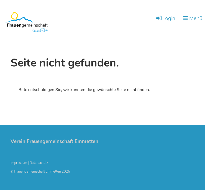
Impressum (19, 162)
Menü (192, 18)
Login (165, 18)
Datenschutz (39, 162)
